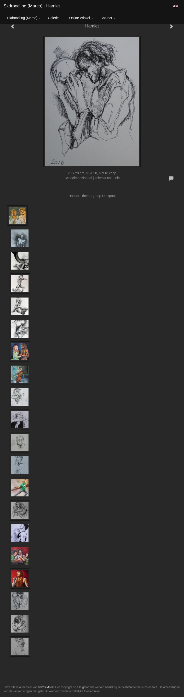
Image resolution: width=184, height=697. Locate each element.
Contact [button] (107, 18)
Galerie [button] (55, 18)
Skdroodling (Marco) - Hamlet (32, 6)
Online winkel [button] (81, 18)
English (175, 6)
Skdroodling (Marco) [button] (24, 18)
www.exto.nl (46, 687)
